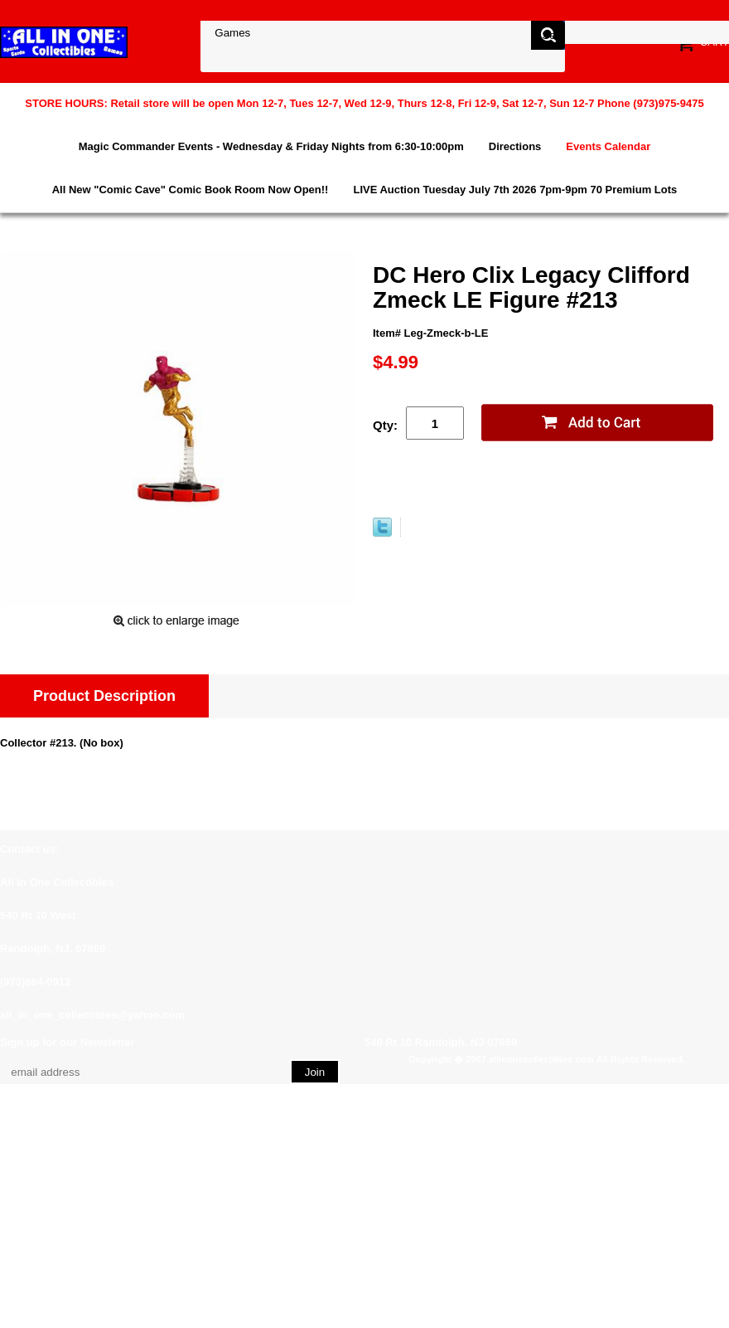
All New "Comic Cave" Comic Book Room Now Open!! (190, 189)
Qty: (385, 425)
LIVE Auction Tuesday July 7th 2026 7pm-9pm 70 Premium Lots (515, 189)
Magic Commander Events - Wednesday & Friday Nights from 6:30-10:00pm (271, 146)
